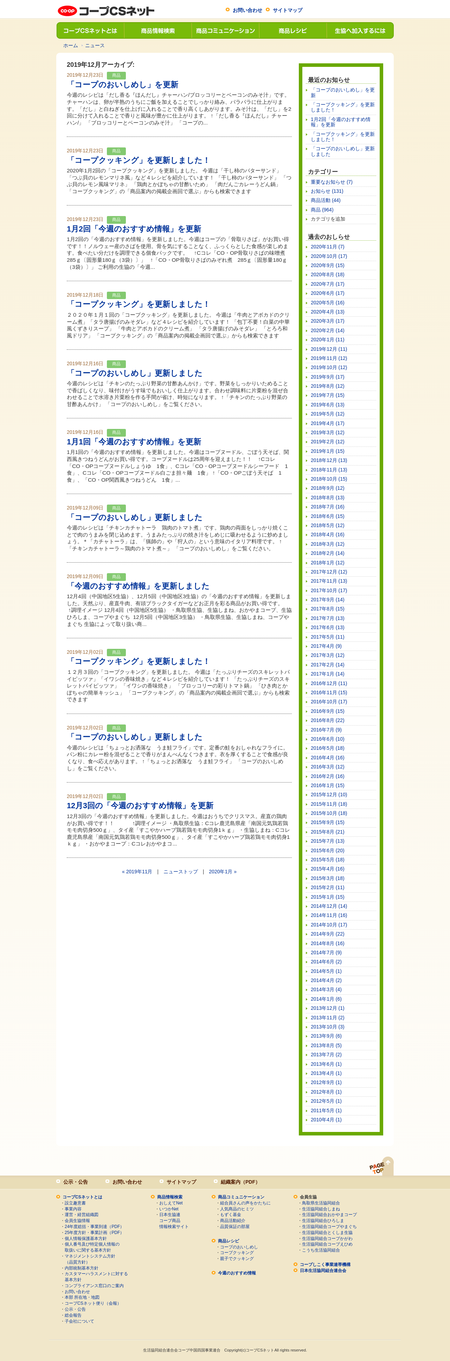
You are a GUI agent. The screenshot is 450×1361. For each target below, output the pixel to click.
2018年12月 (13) (329, 460)
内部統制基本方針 (81, 1268)
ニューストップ (180, 871)
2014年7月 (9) (326, 952)
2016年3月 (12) (328, 767)
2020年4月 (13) (328, 312)
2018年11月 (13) (329, 470)
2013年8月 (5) (326, 1045)
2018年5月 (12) (328, 525)
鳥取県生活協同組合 (321, 1203)
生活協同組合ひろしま (323, 1220)
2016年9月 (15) (328, 711)
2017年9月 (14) (328, 599)
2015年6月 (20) (328, 850)
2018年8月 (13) (328, 497)
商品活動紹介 (232, 1220)
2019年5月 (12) (328, 414)
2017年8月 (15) (328, 609)
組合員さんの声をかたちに (245, 1203)
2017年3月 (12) (328, 655)
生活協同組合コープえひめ (327, 1244)
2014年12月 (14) (329, 906)
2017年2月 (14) (328, 664)
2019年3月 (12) (328, 432)
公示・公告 (75, 1182)
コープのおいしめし (239, 1247)
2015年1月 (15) (328, 897)
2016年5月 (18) (328, 748)
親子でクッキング (237, 1258)
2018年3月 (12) (328, 544)
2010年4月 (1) (326, 1119)
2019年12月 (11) (329, 349)
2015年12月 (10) (329, 794)
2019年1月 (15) (328, 451)
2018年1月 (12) (328, 562)
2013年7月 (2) (326, 1054)
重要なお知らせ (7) (332, 182)
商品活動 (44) (326, 200)
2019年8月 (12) (328, 386)
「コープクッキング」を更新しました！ (138, 160)
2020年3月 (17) (328, 321)
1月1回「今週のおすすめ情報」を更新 (134, 441)
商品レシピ (292, 30)
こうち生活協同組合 (321, 1250)
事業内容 (73, 1209)
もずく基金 (230, 1214)
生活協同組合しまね (321, 1209)
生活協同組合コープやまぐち (329, 1226)
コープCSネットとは (90, 30)
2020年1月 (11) (328, 339)
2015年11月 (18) (329, 804)
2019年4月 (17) (328, 423)
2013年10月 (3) (328, 1027)
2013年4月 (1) (326, 1073)
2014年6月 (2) (326, 961)
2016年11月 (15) (329, 692)
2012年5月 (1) (326, 1101)
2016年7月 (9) (326, 730)
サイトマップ (287, 10)
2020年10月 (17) (329, 256)
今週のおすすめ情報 (237, 1273)
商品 (116, 75)
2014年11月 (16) (329, 915)
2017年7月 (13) (328, 618)
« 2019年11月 (137, 871)
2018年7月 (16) (328, 506)
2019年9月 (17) (328, 377)
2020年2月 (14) (328, 330)
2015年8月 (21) (328, 832)
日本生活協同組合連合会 (323, 1270)
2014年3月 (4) (326, 989)
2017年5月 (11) (328, 637)
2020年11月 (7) (328, 246)
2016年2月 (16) (328, 776)
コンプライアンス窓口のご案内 (94, 1285)
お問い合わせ (247, 10)
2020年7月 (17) (328, 284)
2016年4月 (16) (328, 757)
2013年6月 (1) (326, 1064)
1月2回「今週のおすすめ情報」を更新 (134, 228)
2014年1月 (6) (326, 999)
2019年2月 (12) (328, 441)
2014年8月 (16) (328, 943)
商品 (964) (322, 210)
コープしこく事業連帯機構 (325, 1264)
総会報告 (73, 1315)
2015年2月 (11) (328, 887)
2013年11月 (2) (328, 1017)
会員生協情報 (77, 1220)
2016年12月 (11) (329, 683)
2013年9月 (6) (326, 1036)
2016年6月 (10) (328, 739)
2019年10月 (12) (329, 367)
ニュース (95, 45)
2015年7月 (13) (328, 841)
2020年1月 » (223, 871)
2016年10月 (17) (329, 701)
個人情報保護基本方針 (86, 1238)
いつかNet (169, 1209)
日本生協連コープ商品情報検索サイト (174, 1220)
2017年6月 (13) (328, 627)
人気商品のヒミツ (237, 1209)
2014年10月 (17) (329, 925)
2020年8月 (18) (328, 274)
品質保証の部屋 (235, 1226)
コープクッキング (237, 1252)
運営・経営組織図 (81, 1214)
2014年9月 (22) (328, 934)
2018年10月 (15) (329, 479)
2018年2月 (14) (328, 553)
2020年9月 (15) (328, 265)
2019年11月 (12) (329, 358)
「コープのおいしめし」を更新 (122, 84)
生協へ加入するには (360, 30)
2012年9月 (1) (326, 1082)
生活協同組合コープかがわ (327, 1238)
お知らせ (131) (327, 191)
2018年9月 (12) (328, 488)
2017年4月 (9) (326, 646)
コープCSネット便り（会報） (93, 1303)
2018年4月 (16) (328, 534)
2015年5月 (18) (328, 859)
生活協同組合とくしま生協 (327, 1232)
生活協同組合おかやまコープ (329, 1214)
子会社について (79, 1321)
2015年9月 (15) (328, 822)
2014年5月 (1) (326, 971)
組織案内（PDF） (240, 1182)
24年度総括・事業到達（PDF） (94, 1226)
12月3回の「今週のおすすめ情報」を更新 (140, 805)
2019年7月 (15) (328, 395)
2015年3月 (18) (328, 878)
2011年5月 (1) (326, 1110)
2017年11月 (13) (329, 581)
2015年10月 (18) (329, 813)
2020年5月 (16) (328, 302)
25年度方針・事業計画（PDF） (94, 1232)
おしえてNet (171, 1203)
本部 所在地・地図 (82, 1297)
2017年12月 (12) (329, 572)
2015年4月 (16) (328, 869)
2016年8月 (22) (328, 720)
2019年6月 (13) (328, 404)
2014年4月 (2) (326, 980)
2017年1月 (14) (328, 674)
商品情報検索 (157, 30)
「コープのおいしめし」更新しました (134, 373)
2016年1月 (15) (328, 785)
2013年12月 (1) (328, 1008)
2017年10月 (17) (329, 590)
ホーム (70, 45)
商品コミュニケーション (225, 30)
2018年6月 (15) (328, 516)
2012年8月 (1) (326, 1092)
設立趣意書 (75, 1203)
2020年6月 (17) (328, 293)
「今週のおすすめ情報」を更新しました (138, 586)
